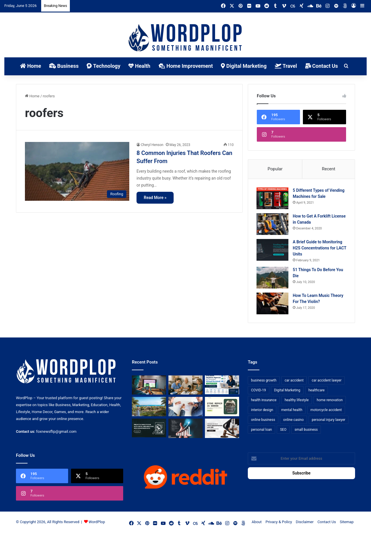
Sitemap (347, 522)
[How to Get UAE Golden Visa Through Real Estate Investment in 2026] (149, 407)
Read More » (155, 197)
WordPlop (97, 522)
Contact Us (321, 66)
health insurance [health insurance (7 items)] (264, 401)
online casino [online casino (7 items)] (293, 420)
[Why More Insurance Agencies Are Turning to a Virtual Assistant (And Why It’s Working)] (222, 385)
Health (139, 66)
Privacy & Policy (278, 522)
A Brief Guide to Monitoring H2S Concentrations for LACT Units (318, 248)
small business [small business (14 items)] (306, 430)
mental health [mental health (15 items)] (291, 410)
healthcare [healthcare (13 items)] (316, 391)
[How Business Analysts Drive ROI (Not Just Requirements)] (185, 429)
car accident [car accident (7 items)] (294, 381)
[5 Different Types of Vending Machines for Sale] (273, 198)
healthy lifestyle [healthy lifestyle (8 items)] (297, 401)
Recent (328, 168)
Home (30, 66)
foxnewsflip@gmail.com (56, 432)
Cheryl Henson (152, 145)
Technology (103, 66)
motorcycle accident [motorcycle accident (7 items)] (326, 410)
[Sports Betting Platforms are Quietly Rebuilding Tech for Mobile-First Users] (149, 385)
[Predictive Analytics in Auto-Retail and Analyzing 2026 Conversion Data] (149, 429)
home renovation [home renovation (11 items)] (330, 401)
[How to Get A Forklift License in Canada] (273, 224)
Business (64, 66)
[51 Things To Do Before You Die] (273, 278)
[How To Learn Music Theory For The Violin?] (273, 304)
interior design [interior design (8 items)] (262, 410)
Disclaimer (305, 522)
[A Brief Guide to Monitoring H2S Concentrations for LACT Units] (273, 250)
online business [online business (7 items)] (263, 420)
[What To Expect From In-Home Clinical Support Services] (185, 385)
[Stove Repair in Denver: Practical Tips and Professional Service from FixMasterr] (222, 407)
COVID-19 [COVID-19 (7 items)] (258, 391)
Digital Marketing (243, 66)
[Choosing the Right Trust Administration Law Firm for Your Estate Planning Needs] (222, 429)
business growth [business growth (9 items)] (264, 381)
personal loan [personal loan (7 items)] (261, 430)
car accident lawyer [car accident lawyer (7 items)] (326, 381)
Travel (286, 66)
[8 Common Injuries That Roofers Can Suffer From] (77, 171)
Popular (275, 168)
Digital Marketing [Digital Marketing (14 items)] (287, 391)
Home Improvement (186, 66)
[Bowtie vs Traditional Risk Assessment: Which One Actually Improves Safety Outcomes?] (185, 407)
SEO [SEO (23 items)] (283, 430)
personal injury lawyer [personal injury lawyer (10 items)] (328, 420)
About (257, 522)
